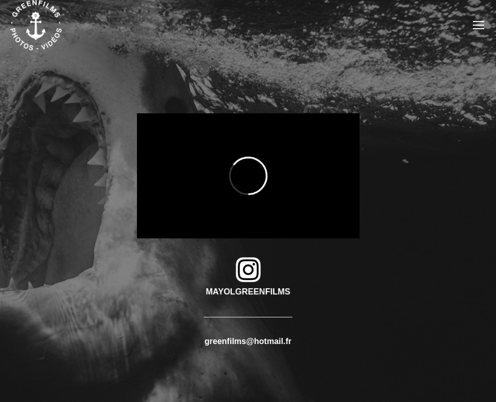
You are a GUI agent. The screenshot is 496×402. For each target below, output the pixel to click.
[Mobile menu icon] (478, 25)
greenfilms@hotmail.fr (248, 341)
